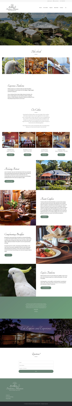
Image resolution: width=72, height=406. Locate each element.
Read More (44, 216)
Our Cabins (45, 7)
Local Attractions (45, 287)
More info (8, 255)
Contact (61, 7)
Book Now (56, 7)
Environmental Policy (9, 396)
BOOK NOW (36, 34)
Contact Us (8, 395)
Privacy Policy (8, 398)
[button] (3, 65)
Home (40, 7)
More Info (11, 154)
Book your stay (9, 181)
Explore (50, 7)
